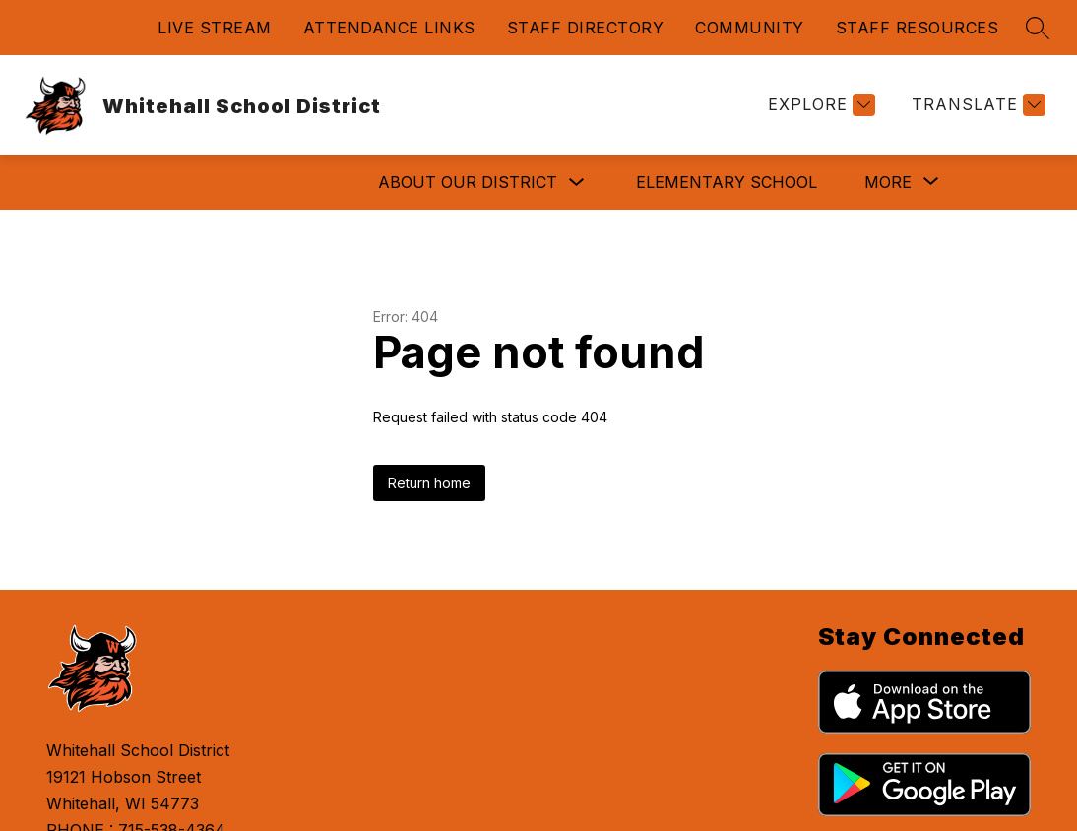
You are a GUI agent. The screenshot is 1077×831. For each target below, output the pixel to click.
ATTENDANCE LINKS (389, 27)
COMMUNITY (749, 27)
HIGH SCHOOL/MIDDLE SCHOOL (747, 182)
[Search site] (1037, 27)
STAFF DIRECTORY (586, 27)
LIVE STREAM (215, 27)
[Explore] (819, 105)
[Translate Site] (976, 105)
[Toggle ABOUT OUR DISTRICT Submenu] (333, 182)
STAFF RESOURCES (917, 27)
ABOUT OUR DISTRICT (223, 182)
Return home (429, 483)
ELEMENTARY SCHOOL (482, 182)
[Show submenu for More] (888, 182)
